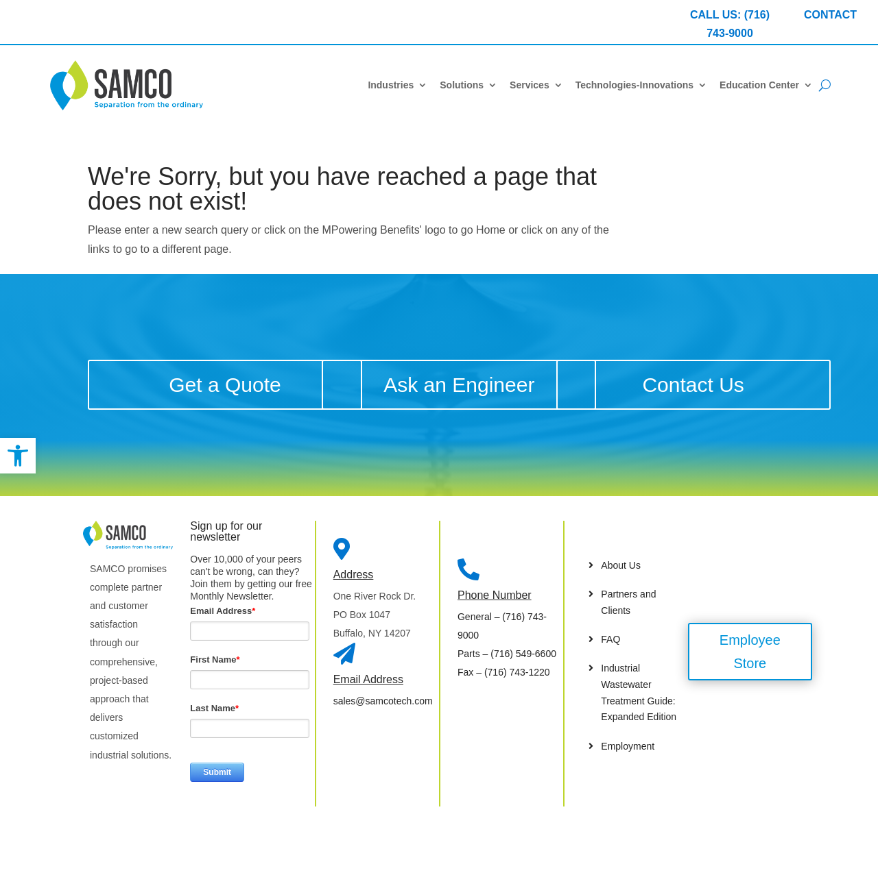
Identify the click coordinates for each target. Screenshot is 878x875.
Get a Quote (225, 384)
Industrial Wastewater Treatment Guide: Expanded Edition (638, 692)
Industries (391, 84)
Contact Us (693, 384)
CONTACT (830, 15)
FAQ (610, 639)
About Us (621, 565)
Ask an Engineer (458, 384)
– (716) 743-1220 (504, 672)
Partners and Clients (628, 602)
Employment (627, 746)
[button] (18, 455)
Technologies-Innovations (634, 84)
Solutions (462, 84)
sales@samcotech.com (383, 700)
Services (529, 84)
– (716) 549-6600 (507, 653)
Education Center (759, 84)
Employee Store (750, 651)
